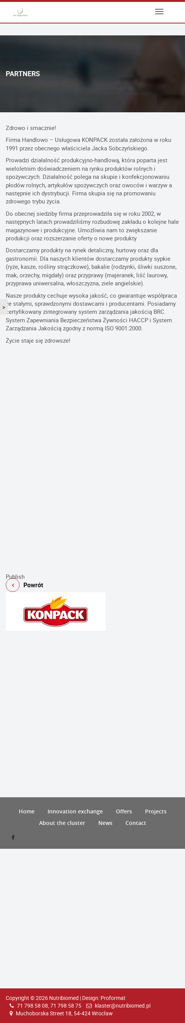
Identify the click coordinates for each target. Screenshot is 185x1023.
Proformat (113, 997)
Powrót (92, 569)
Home (27, 811)
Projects (156, 811)
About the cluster (62, 822)
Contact (136, 822)
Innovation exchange (75, 811)
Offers (124, 811)
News (105, 822)
